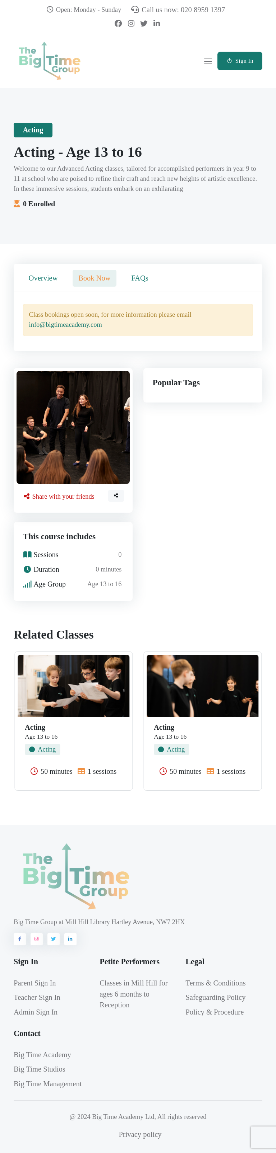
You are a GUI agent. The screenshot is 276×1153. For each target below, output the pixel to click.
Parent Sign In (35, 983)
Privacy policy (140, 1134)
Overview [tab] (43, 278)
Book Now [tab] (94, 278)
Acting (42, 749)
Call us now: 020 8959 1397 (178, 10)
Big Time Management (48, 1084)
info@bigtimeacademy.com (65, 324)
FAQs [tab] (139, 278)
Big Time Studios (39, 1069)
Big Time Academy (42, 1055)
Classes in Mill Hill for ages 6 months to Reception (133, 994)
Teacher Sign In (37, 997)
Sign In (239, 61)
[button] (116, 496)
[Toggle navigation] (208, 61)
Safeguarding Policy (215, 997)
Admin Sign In (36, 1012)
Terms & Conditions (215, 983)
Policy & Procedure (214, 1012)
